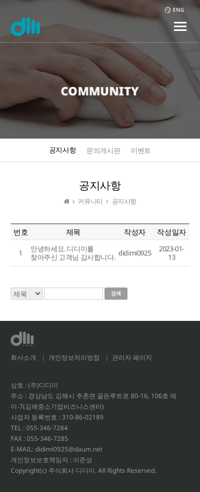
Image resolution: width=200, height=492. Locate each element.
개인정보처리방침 (74, 357)
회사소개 (23, 357)
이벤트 (141, 150)
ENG (174, 9)
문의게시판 (103, 150)
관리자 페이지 (132, 357)
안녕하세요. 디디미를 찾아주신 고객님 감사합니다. (72, 253)
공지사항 (62, 150)
